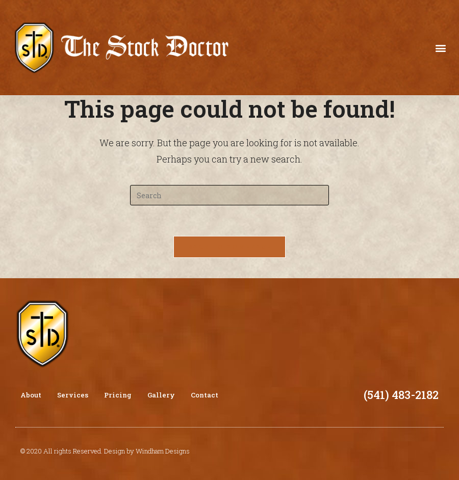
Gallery (161, 394)
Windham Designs (163, 451)
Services (72, 394)
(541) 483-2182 (401, 394)
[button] (440, 47)
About (30, 394)
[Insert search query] (229, 195)
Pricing (118, 394)
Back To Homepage (229, 246)
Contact (204, 394)
